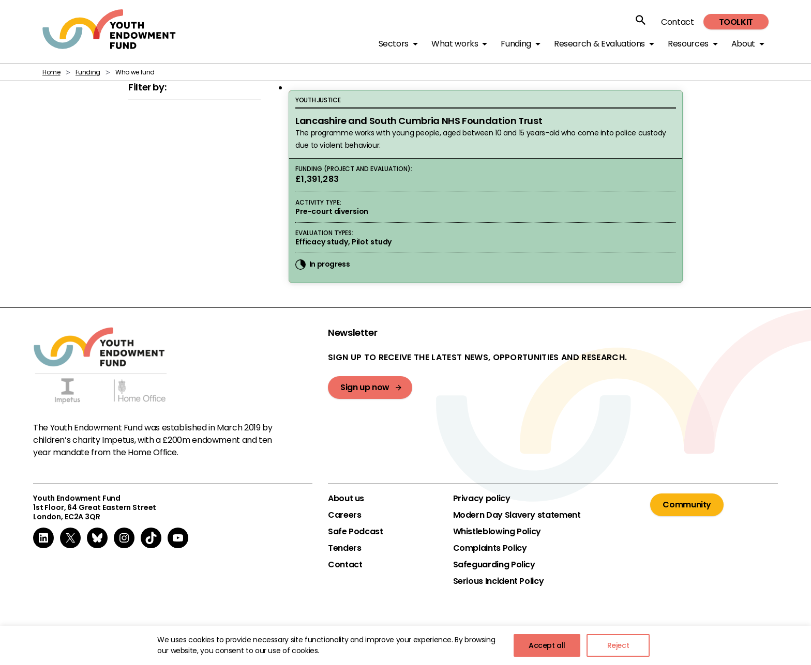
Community (687, 505)
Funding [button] (516, 44)
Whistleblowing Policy (497, 532)
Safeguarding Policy (494, 565)
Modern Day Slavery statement (517, 515)
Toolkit (736, 22)
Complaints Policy (490, 548)
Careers (344, 515)
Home (51, 72)
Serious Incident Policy (498, 581)
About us (346, 498)
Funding (88, 72)
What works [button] (454, 44)
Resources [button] (688, 44)
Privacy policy (481, 498)
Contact (677, 22)
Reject (618, 645)
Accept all (547, 645)
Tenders (344, 548)
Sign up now (364, 387)
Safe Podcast (355, 532)
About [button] (743, 44)
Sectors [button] (394, 44)
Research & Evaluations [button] (599, 44)
